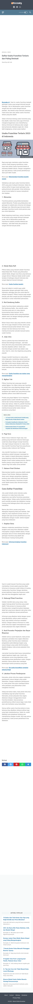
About (6, 995)
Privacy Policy (16, 998)
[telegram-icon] (17, 7)
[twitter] (11, 764)
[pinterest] (16, 764)
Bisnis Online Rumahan (19, 1001)
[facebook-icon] (14, 7)
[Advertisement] (16, 33)
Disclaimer (24, 995)
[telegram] (28, 764)
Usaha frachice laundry (16, 284)
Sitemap (17, 995)
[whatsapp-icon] (20, 7)
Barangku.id (6, 102)
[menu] (4, 12)
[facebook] (5, 764)
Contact (11, 995)
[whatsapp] (22, 764)
